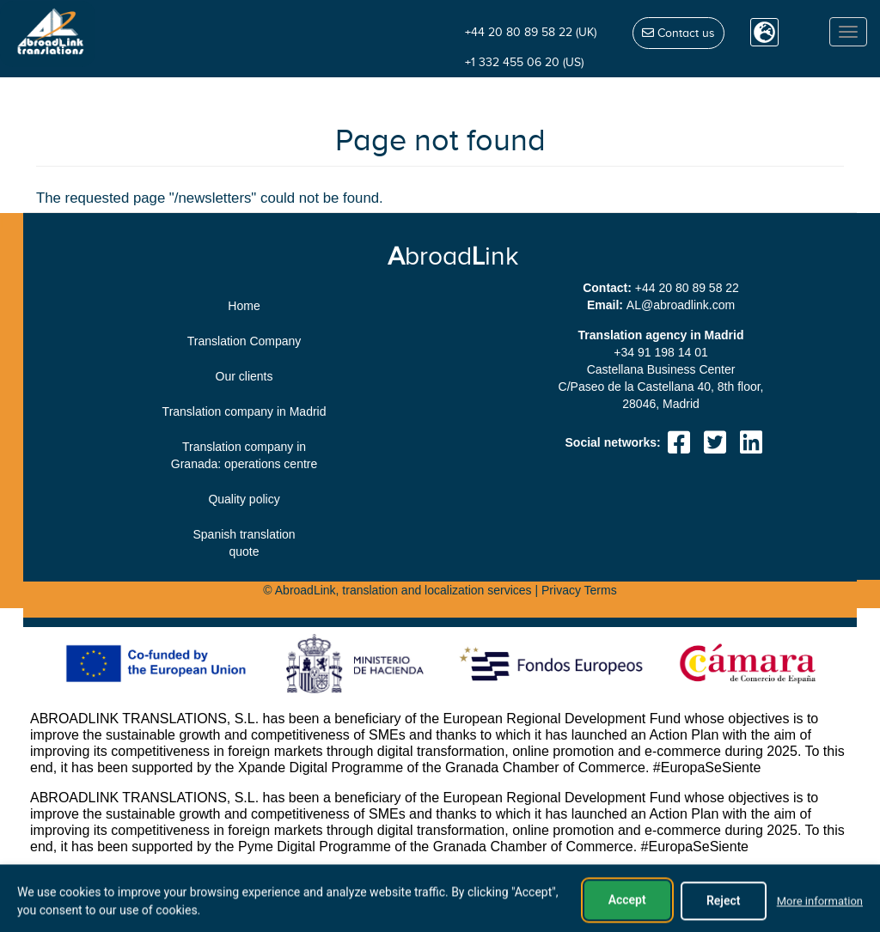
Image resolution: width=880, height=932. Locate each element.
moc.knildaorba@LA (680, 305)
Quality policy (243, 499)
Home (244, 306)
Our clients (244, 376)
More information (820, 918)
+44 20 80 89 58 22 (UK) (530, 32)
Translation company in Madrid (244, 411)
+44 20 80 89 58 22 (687, 288)
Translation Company (244, 341)
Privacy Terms (579, 590)
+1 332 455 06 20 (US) (524, 62)
